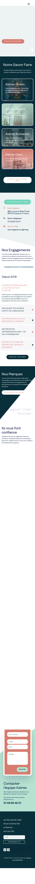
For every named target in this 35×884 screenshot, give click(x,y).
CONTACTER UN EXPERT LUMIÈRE (17, 202)
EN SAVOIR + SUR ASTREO (17, 357)
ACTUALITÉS (8, 831)
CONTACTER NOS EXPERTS (13, 41)
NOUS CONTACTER (11, 824)
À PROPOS (7, 828)
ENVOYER (22, 769)
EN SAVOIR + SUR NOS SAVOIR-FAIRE (17, 180)
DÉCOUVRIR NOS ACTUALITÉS (14, 392)
